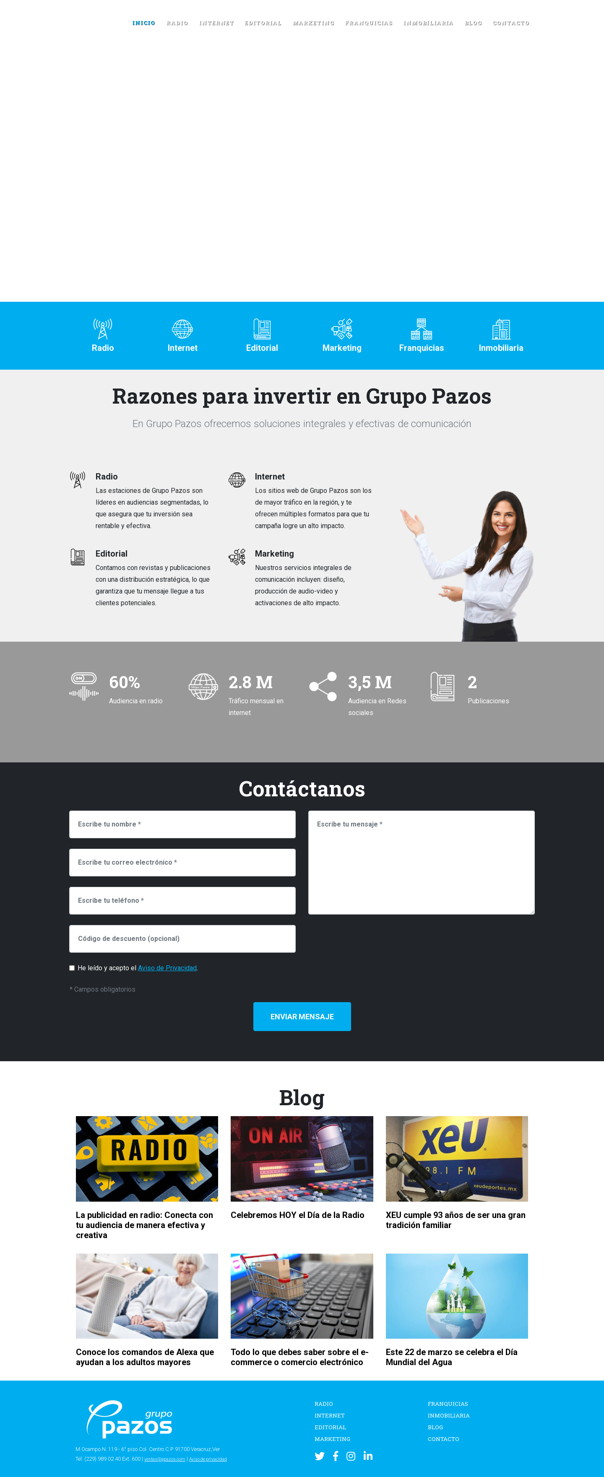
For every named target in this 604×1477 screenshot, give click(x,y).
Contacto (510, 22)
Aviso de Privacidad (167, 968)
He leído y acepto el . (138, 968)
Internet (216, 22)
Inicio (143, 22)
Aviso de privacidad (219, 1459)
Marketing (313, 22)
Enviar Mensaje (302, 1016)
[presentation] (372, 941)
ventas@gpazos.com (168, 1459)
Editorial (263, 22)
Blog (473, 22)
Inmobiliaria (428, 22)
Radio (177, 22)
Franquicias (368, 22)
